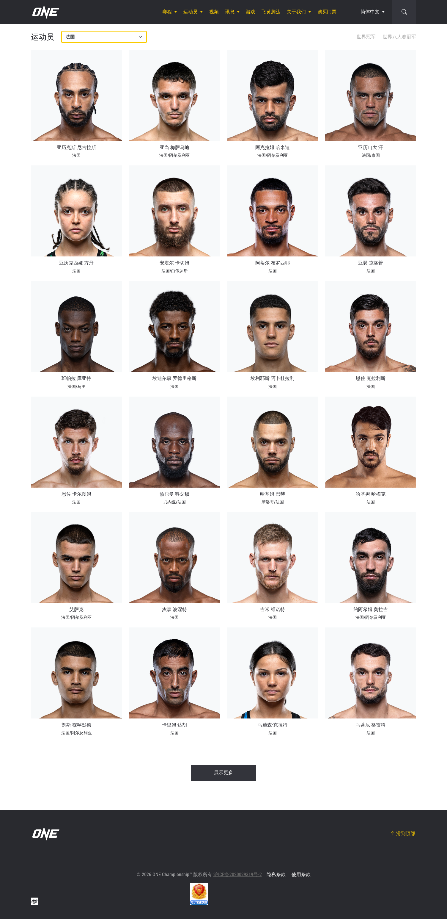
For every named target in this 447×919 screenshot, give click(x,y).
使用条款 (301, 874)
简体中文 (370, 12)
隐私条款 (276, 874)
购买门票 (326, 12)
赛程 (167, 12)
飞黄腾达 (271, 12)
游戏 (250, 12)
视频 (214, 12)
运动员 (190, 12)
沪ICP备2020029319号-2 (237, 874)
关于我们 (296, 12)
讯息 (229, 12)
